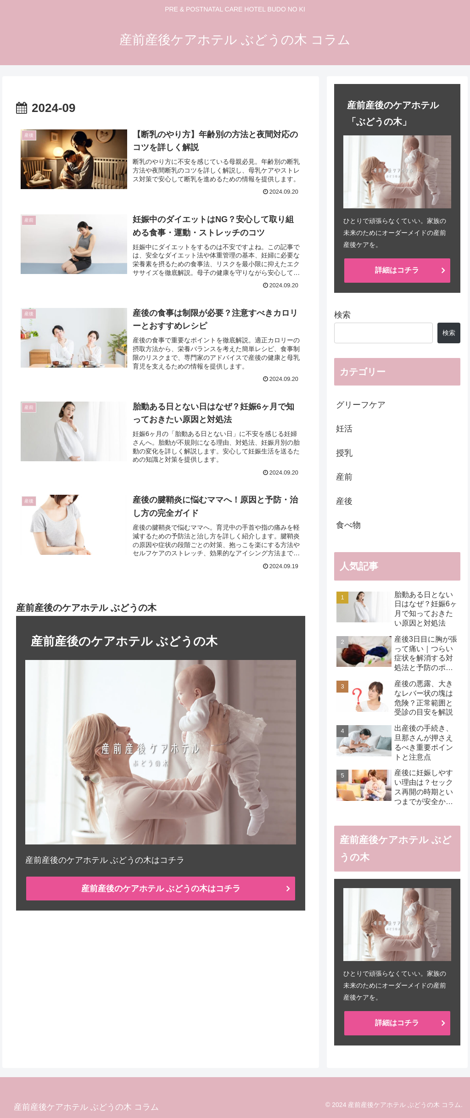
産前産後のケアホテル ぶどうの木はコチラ (161, 888)
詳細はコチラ (397, 270)
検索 (342, 314)
